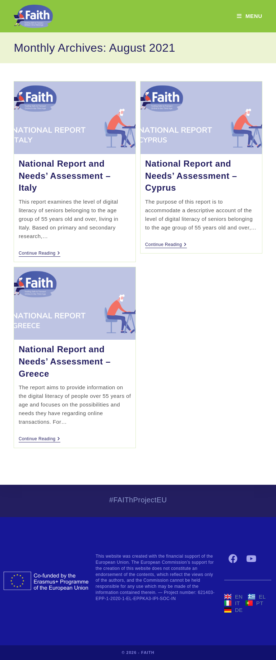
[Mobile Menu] (249, 16)
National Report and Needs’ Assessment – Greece (65, 361)
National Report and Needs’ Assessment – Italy (65, 175)
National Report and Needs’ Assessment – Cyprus (191, 175)
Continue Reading (39, 253)
